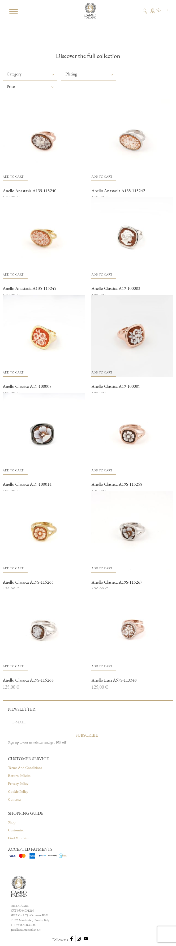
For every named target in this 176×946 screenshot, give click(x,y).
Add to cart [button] (13, 176)
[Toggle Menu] (13, 11)
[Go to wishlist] (158, 11)
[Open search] (145, 11)
